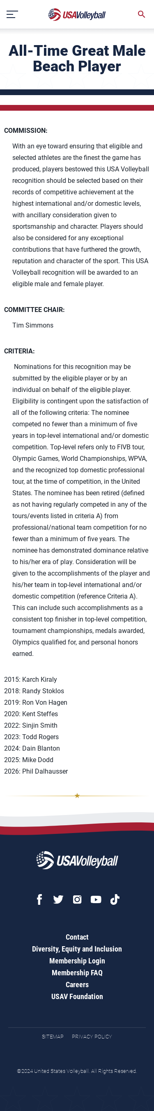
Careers (77, 984)
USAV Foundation (77, 996)
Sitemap (53, 1037)
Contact (77, 937)
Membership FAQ (77, 972)
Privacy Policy (92, 1037)
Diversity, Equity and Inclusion (77, 949)
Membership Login (77, 960)
